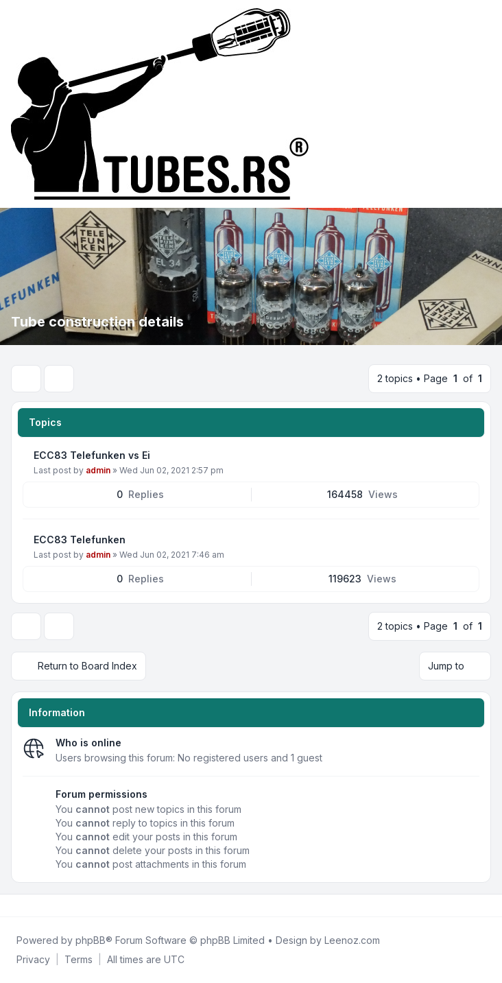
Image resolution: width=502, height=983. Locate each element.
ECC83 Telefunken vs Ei (92, 455)
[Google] (46, 905)
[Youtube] (35, 905)
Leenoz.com (352, 940)
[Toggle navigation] (485, 104)
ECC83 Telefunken (80, 539)
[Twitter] (24, 905)
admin (98, 470)
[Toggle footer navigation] (485, 905)
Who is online (88, 742)
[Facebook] (13, 905)
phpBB (90, 940)
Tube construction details (97, 321)
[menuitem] (33, 960)
